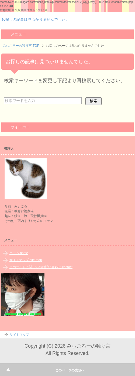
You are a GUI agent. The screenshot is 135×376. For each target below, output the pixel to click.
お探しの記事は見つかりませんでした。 (35, 19)
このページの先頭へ (69, 370)
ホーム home (18, 253)
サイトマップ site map (25, 260)
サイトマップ (19, 335)
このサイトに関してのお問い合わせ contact (40, 267)
